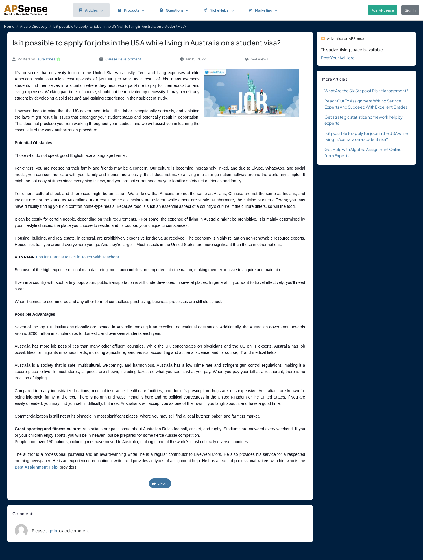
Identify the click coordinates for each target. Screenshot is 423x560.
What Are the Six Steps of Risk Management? (366, 90)
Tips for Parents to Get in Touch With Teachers (77, 257)
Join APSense (383, 10)
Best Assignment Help (36, 467)
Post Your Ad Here (338, 57)
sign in (51, 530)
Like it (160, 483)
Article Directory (33, 26)
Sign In (410, 10)
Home (9, 26)
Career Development (123, 59)
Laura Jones (45, 59)
